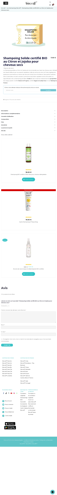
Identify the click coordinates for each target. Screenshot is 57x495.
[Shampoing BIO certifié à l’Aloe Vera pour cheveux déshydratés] (28, 153)
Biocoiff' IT (34, 443)
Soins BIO (23, 402)
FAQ (2, 122)
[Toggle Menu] (6, 3)
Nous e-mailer (8, 408)
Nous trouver (8, 401)
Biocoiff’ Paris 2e (7, 361)
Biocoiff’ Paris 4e (7, 363)
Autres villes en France (26, 378)
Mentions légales (19, 440)
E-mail (3, 331)
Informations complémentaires (10, 113)
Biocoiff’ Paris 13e (7, 371)
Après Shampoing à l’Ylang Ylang (28, 222)
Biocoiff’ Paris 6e (7, 365)
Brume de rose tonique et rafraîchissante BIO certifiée (28, 269)
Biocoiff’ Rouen (24, 373)
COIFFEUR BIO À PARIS (8, 358)
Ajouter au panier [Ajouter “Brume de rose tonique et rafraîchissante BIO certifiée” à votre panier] (29, 273)
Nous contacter (9, 404)
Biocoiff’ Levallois (7, 375)
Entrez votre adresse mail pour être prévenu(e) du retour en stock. (22, 87)
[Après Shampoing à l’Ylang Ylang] (28, 200)
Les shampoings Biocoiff (14, 8)
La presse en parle (6, 128)
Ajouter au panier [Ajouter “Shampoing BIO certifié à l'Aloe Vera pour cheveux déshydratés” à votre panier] (29, 179)
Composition (5, 119)
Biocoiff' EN (29, 443)
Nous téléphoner (9, 412)
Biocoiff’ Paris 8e (7, 367)
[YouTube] (11, 393)
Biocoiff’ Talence (25, 375)
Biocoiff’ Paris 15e (7, 373)
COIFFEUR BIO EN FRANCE (27, 358)
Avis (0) (3, 130)
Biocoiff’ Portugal (25, 383)
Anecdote (4, 125)
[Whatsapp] (16, 393)
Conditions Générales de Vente (31, 440)
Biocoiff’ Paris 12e (7, 369)
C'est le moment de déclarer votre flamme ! (13, 310)
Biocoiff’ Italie (24, 381)
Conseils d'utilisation (7, 116)
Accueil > (4, 8)
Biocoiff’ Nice (24, 371)
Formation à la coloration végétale (31, 395)
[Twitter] (9, 393)
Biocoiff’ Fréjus (24, 367)
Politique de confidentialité (46, 440)
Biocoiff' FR (22, 443)
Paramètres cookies (28, 441)
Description (4, 110)
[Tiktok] (6, 393)
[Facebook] (3, 393)
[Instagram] (14, 393)
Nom (3, 325)
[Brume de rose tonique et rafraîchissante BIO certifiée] (28, 248)
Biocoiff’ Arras (24, 361)
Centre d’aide (8, 415)
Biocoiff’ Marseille (25, 369)
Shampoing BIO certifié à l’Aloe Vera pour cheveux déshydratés (28, 174)
